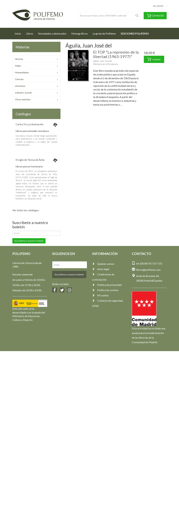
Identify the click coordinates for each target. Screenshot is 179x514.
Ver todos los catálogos (25, 210)
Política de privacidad (107, 284)
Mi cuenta (100, 295)
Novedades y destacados (52, 33)
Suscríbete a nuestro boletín (29, 240)
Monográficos (79, 33)
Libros (29, 33)
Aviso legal (100, 269)
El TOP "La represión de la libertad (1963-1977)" (116, 54)
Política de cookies (105, 290)
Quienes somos (103, 263)
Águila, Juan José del (102, 61)
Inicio (19, 32)
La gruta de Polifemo (104, 33)
